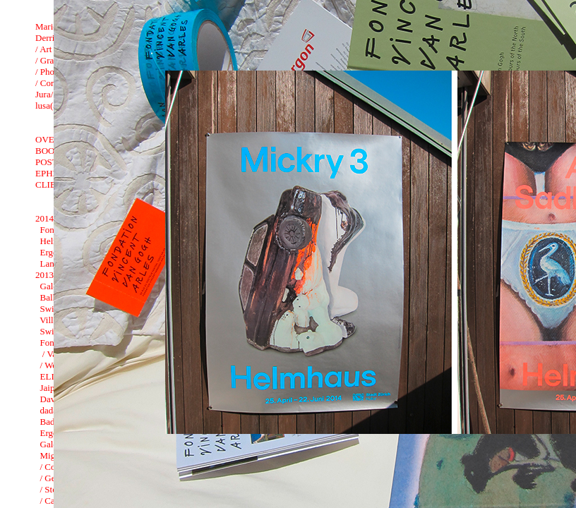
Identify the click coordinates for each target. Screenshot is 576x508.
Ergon (51, 252)
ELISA (53, 376)
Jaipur (51, 387)
